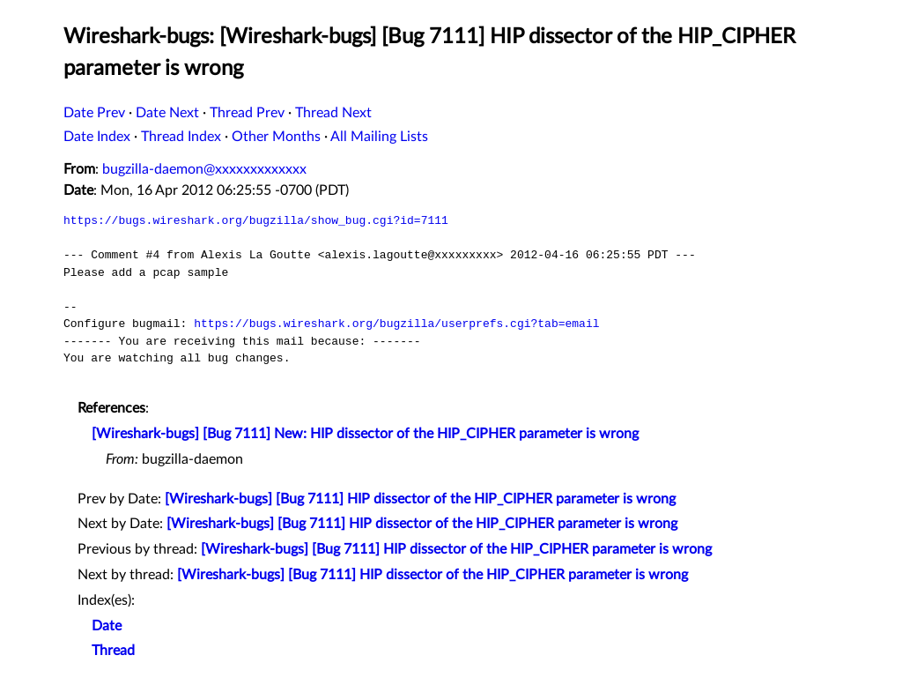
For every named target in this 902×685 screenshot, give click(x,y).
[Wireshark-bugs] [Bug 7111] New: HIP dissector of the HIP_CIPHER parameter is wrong (365, 434)
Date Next (167, 113)
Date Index (96, 137)
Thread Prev (247, 113)
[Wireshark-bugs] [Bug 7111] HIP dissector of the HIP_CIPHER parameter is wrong (420, 499)
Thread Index (181, 137)
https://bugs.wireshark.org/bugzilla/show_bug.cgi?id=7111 (255, 220)
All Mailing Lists (379, 137)
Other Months (276, 137)
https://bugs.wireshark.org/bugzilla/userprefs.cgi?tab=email (396, 323)
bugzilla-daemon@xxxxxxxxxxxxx (204, 169)
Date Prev (94, 113)
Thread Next (333, 113)
